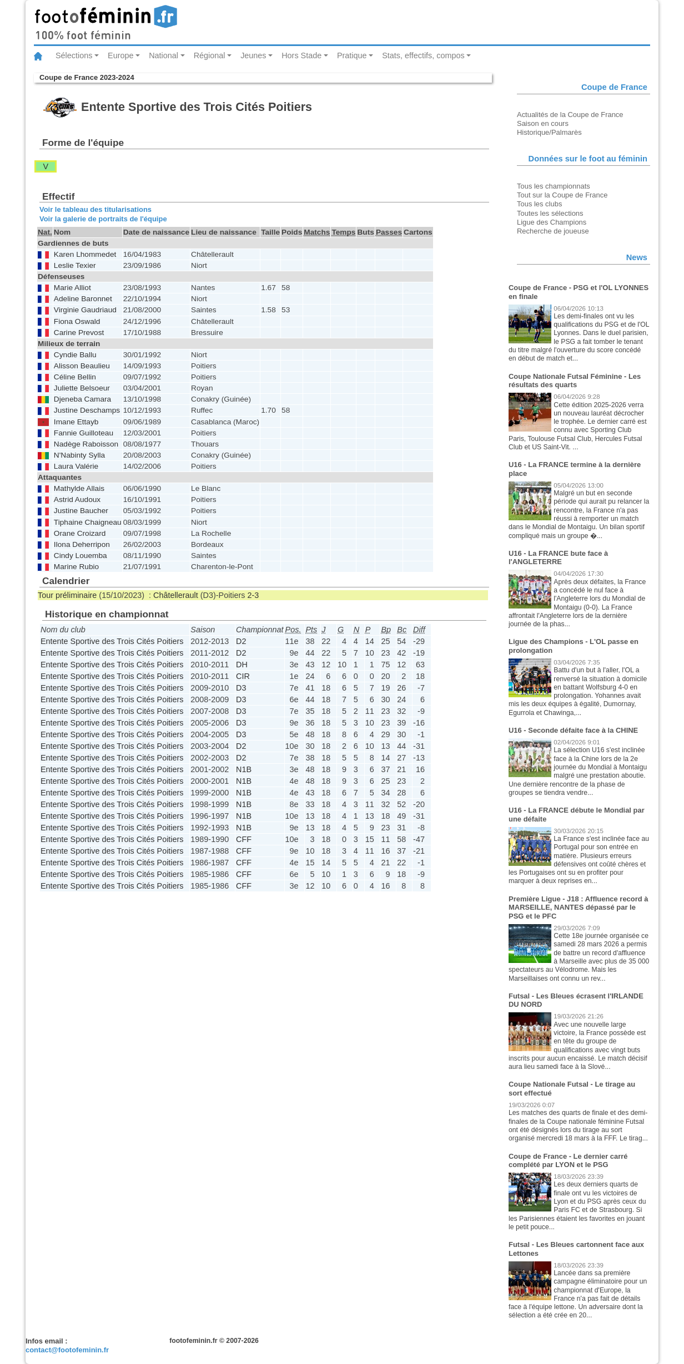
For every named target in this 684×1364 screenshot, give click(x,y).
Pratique (352, 55)
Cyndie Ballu (75, 355)
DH (242, 664)
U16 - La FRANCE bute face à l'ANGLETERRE (558, 557)
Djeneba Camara (82, 399)
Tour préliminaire (67, 595)
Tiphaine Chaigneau (88, 522)
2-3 (253, 595)
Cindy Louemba (80, 555)
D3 (241, 687)
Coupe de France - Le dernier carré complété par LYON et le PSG (568, 1160)
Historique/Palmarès (549, 132)
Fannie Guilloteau (83, 433)
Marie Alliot (72, 287)
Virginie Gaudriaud (85, 310)
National (163, 55)
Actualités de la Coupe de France (570, 114)
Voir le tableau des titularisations (95, 209)
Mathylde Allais (79, 488)
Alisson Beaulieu (82, 366)
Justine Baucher (81, 510)
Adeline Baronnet (83, 299)
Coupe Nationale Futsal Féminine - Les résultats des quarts (575, 380)
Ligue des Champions (551, 222)
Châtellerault (175, 595)
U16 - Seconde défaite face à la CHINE (573, 730)
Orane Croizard (79, 533)
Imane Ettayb (76, 422)
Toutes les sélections (550, 213)
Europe (120, 55)
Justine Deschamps (87, 410)
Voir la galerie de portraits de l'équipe (103, 219)
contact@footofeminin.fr (67, 1350)
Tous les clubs (539, 204)
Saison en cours (543, 123)
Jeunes (253, 55)
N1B (244, 769)
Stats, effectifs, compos (423, 55)
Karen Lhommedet (85, 254)
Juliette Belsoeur (82, 388)
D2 (241, 641)
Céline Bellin (75, 377)
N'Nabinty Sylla (79, 455)
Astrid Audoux (77, 499)
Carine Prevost (79, 332)
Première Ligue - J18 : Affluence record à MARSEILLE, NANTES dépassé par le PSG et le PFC (578, 907)
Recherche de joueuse (553, 231)
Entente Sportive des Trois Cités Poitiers (112, 641)
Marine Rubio (76, 566)
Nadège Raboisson (86, 444)
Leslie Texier (75, 265)
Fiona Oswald (77, 321)
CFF (244, 839)
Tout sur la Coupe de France (562, 195)
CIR (243, 676)
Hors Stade (301, 55)
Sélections (74, 55)
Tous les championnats (553, 186)
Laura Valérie (76, 466)
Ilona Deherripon (82, 544)
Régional (209, 55)
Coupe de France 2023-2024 (86, 77)
